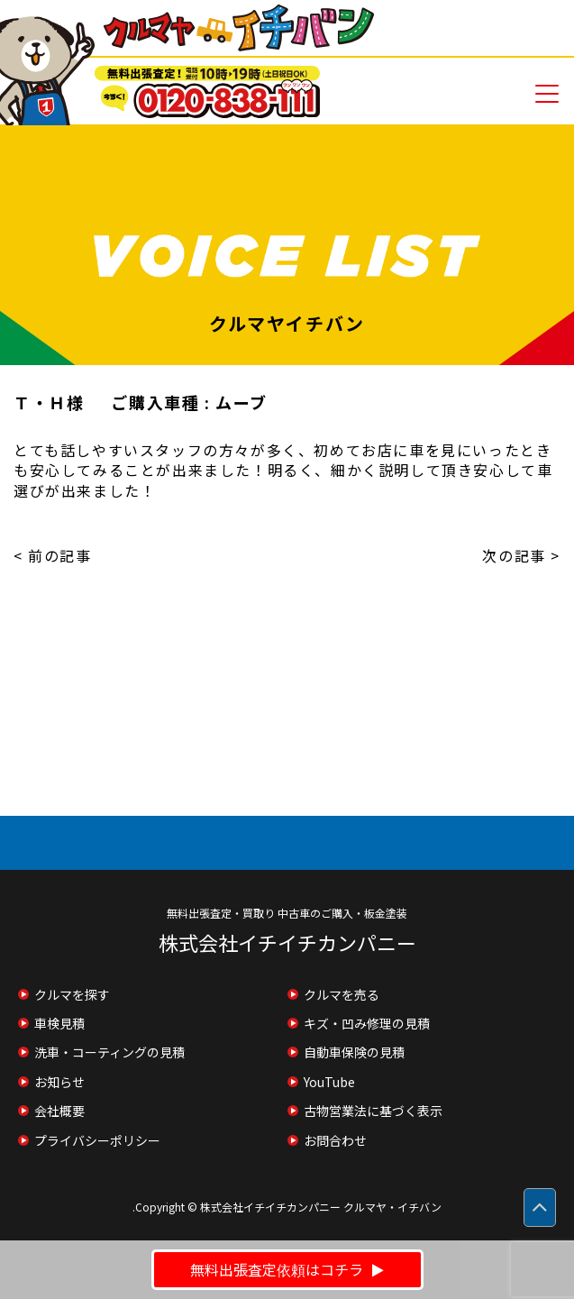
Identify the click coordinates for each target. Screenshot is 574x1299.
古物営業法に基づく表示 (373, 1111)
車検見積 (59, 1023)
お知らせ (59, 1082)
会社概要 (59, 1111)
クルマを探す (72, 994)
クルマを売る (341, 994)
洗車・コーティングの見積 (109, 1052)
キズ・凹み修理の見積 (367, 1023)
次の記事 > (521, 555)
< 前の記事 (53, 555)
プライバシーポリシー (97, 1140)
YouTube (329, 1082)
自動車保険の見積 (354, 1052)
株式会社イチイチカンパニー (287, 942)
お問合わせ (335, 1140)
